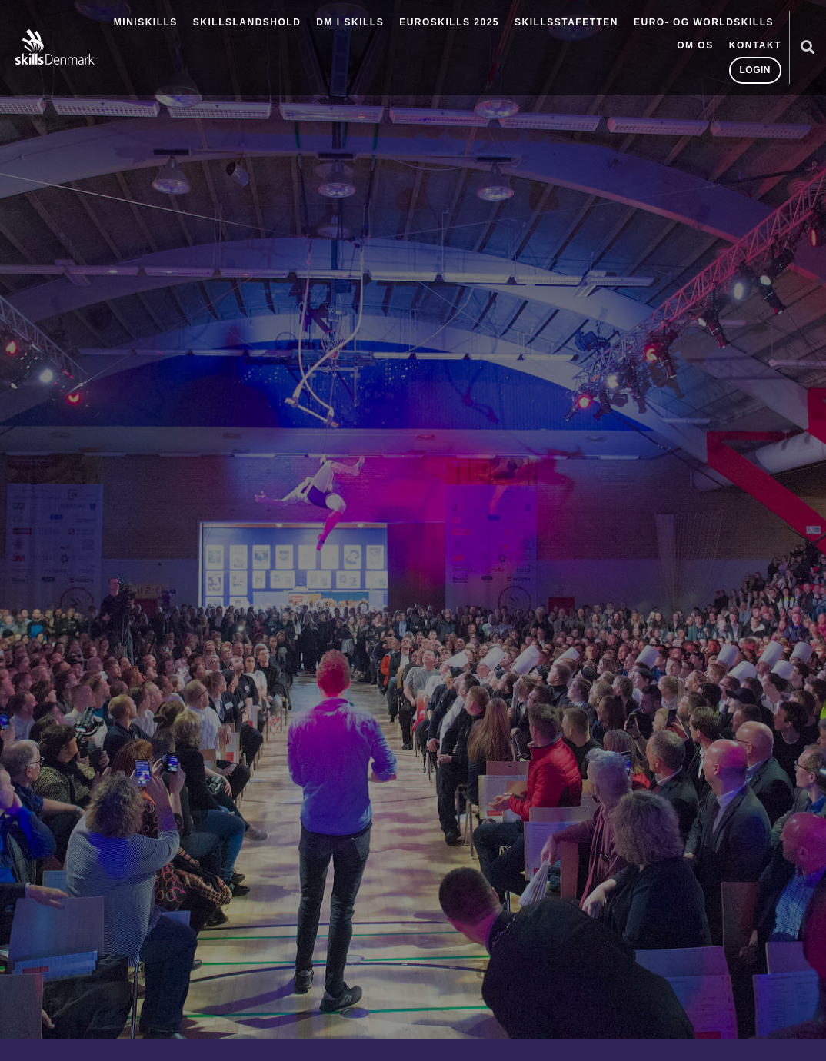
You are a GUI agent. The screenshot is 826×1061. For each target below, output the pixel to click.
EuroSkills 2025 (449, 22)
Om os (695, 45)
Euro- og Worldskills (704, 22)
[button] (807, 47)
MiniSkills (146, 22)
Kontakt (755, 45)
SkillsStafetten (566, 22)
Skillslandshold (247, 22)
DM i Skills (350, 22)
